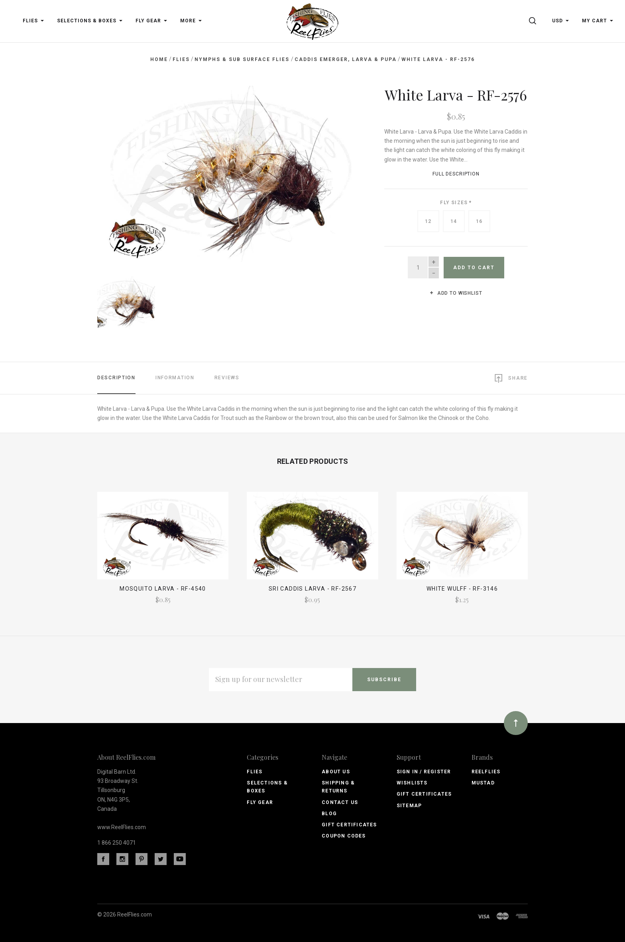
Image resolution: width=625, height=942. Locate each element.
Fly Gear (260, 801)
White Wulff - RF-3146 (462, 587)
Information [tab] (175, 376)
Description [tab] (116, 376)
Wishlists (412, 781)
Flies (254, 770)
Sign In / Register (424, 770)
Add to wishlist (456, 293)
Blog (329, 812)
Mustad (483, 781)
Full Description (456, 174)
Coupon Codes (344, 835)
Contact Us (340, 801)
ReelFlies (486, 770)
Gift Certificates (349, 823)
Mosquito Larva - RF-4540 (163, 587)
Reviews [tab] (227, 376)
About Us (336, 770)
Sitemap (409, 804)
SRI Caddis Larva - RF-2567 (312, 587)
